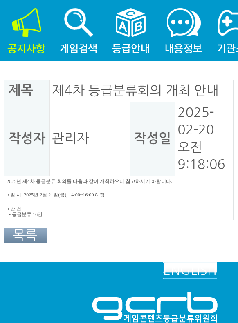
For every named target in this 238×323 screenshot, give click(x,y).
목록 (25, 235)
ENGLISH (190, 270)
